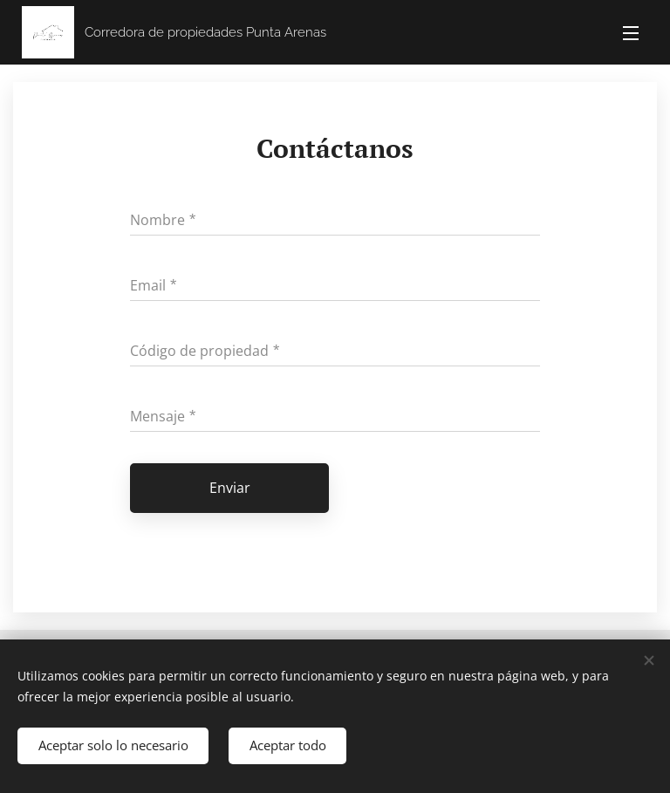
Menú (631, 33)
